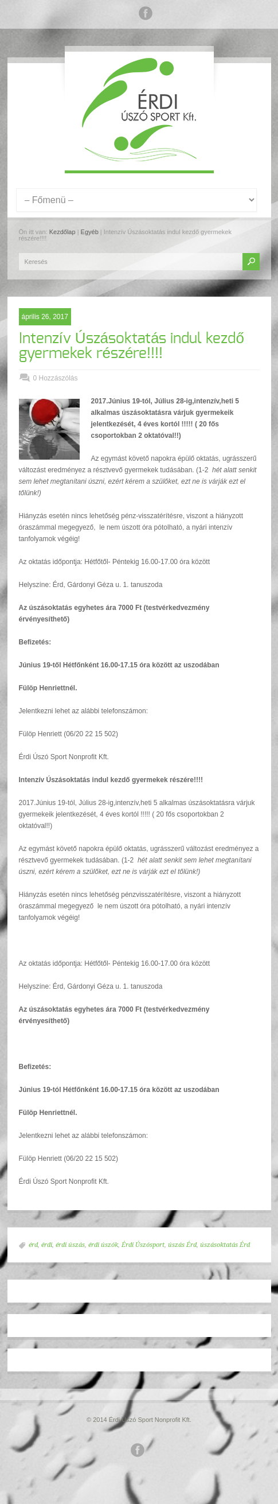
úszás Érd (182, 1245)
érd (33, 1245)
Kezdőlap (62, 231)
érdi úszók (103, 1245)
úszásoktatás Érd (225, 1245)
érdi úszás (70, 1245)
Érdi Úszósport (143, 1245)
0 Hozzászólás (55, 378)
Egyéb (90, 231)
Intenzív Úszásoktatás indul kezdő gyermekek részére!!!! (131, 346)
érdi (46, 1245)
